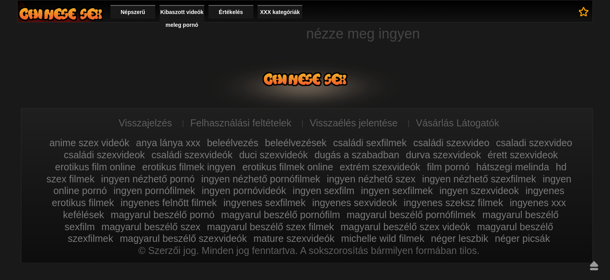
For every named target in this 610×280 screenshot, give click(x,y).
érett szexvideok (522, 154)
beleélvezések (295, 142)
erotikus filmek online (287, 166)
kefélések (83, 214)
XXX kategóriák (280, 12)
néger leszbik (459, 238)
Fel (594, 265)
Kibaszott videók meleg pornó (181, 18)
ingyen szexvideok (479, 190)
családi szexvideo (451, 142)
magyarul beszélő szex (151, 226)
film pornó (448, 166)
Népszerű (133, 12)
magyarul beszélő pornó (163, 214)
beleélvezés (232, 142)
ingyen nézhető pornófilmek (260, 178)
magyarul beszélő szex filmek (270, 226)
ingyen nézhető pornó (148, 178)
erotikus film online (95, 166)
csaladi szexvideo (534, 142)
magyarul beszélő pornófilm (280, 214)
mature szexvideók (293, 238)
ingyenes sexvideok (354, 202)
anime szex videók (89, 142)
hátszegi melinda (512, 166)
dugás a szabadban (356, 154)
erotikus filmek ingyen (189, 166)
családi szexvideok (104, 154)
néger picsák (522, 238)
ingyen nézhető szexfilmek (479, 178)
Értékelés (231, 12)
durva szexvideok (443, 154)
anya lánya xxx (168, 142)
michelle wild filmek (382, 238)
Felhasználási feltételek (240, 122)
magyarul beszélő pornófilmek (411, 214)
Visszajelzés (145, 122)
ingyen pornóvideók (244, 190)
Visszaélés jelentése (354, 122)
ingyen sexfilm (323, 190)
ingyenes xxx (538, 202)
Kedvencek (584, 11)
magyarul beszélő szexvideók (183, 238)
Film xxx (61, 13)
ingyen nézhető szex (371, 178)
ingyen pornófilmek (154, 190)
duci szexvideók (273, 154)
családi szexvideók (191, 154)
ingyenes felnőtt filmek (169, 202)
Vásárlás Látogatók (457, 122)
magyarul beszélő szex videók (406, 226)
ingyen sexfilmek (397, 190)
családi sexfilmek (370, 142)
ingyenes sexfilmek (264, 202)
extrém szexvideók (380, 166)
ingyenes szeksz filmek (453, 202)
